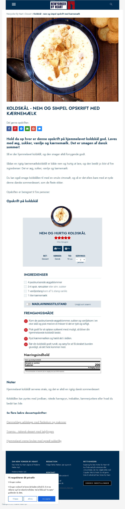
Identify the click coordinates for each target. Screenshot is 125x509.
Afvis (30, 499)
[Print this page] (33, 128)
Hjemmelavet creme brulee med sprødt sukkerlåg (34, 441)
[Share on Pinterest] (15, 128)
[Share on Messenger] (21, 128)
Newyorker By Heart (15, 13)
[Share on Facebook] (9, 128)
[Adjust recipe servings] (80, 260)
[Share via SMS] (39, 128)
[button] (56, 238)
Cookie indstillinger (97, 483)
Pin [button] (67, 248)
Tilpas (15, 499)
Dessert (28, 13)
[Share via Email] (27, 128)
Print (57, 248)
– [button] (77, 259)
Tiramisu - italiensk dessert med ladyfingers (30, 431)
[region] (32, 489)
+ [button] (84, 259)
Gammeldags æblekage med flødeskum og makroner (36, 422)
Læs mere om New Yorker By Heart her (59, 487)
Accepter (46, 499)
